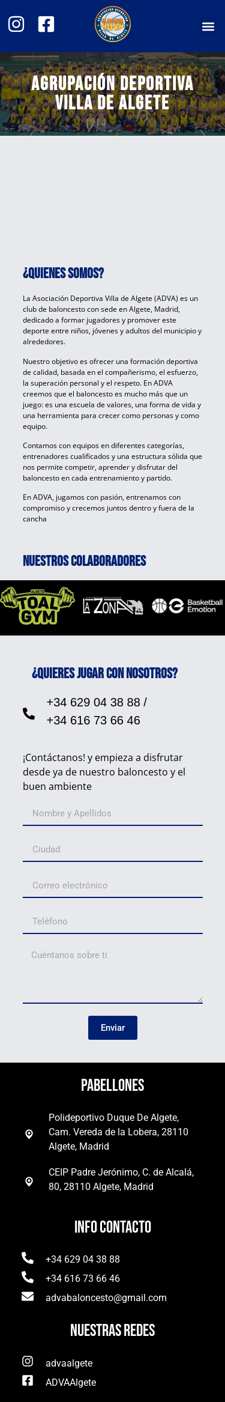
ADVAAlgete (71, 1382)
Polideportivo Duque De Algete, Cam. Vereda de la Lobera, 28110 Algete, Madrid (118, 1132)
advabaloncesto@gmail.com (106, 1297)
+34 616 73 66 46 (93, 720)
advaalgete (69, 1363)
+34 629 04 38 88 (93, 702)
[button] (208, 26)
